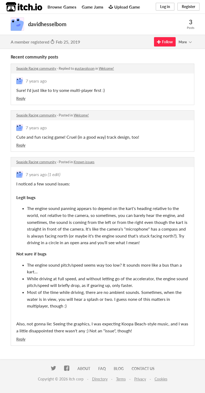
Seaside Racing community (36, 68)
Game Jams (92, 6)
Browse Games (62, 6)
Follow (165, 42)
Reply (20, 98)
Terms (121, 379)
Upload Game (124, 6)
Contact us (143, 368)
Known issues (84, 162)
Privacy (140, 379)
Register (188, 6)
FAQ (102, 368)
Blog (119, 368)
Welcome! (106, 68)
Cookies (161, 379)
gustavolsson (84, 68)
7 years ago (36, 80)
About (83, 368)
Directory (100, 379)
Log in (165, 6)
